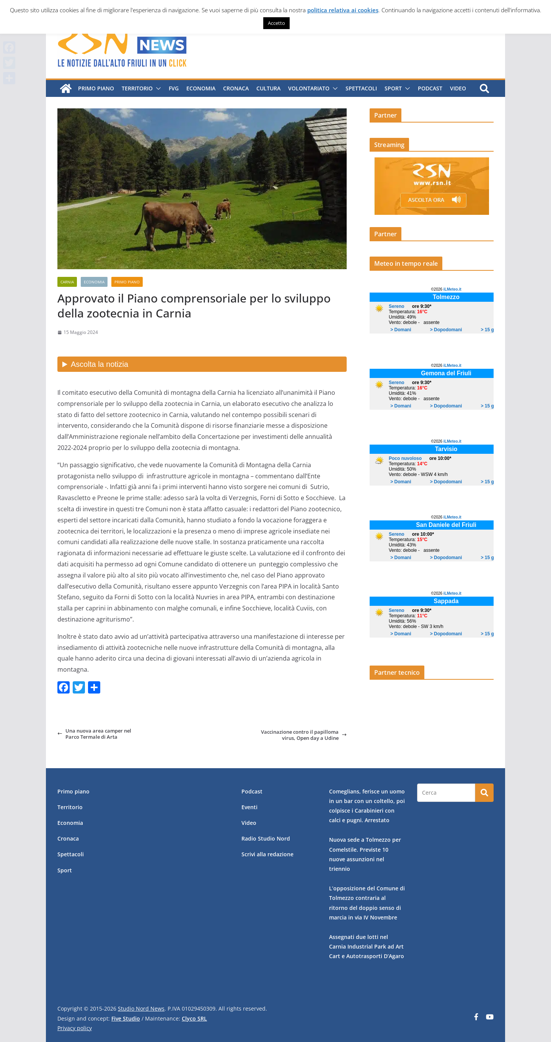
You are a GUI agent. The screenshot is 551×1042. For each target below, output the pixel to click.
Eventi (249, 807)
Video (458, 88)
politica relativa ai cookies (342, 10)
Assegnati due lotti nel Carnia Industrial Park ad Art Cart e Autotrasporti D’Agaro (366, 946)
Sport (393, 88)
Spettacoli (361, 88)
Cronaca (236, 88)
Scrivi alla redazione (267, 854)
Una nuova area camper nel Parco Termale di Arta (94, 734)
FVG (174, 88)
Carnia (67, 282)
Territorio (137, 88)
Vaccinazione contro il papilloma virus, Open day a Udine (304, 735)
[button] (157, 88)
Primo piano (96, 88)
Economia (200, 88)
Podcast (430, 88)
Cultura (268, 88)
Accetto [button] (276, 23)
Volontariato (308, 88)
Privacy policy (74, 1028)
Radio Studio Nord (265, 838)
